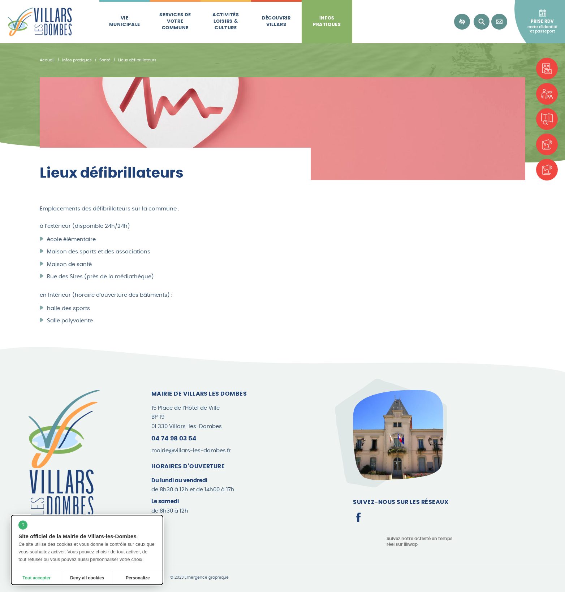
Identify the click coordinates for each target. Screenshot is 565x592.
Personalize (138, 577)
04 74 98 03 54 (174, 438)
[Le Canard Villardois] (547, 169)
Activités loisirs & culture (225, 22)
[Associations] (547, 94)
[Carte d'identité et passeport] (547, 68)
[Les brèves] (547, 144)
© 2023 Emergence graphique (199, 577)
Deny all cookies (87, 577)
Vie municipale (125, 21)
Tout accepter (36, 577)
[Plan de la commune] (547, 119)
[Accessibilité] (462, 22)
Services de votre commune (175, 22)
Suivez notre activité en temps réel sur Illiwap (420, 542)
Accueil (47, 60)
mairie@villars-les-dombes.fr (191, 450)
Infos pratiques (327, 21)
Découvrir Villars (276, 21)
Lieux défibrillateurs (137, 60)
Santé (105, 60)
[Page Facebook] (358, 517)
